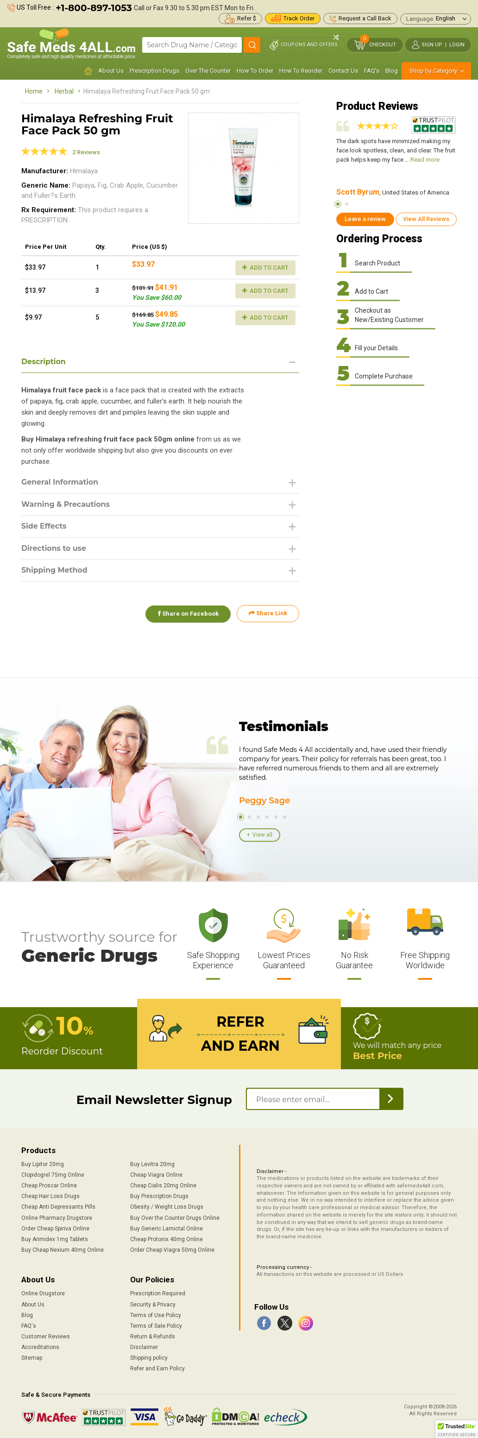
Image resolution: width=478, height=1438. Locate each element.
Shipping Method (54, 571)
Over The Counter (208, 70)
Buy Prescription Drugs (159, 1196)
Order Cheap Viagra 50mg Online (172, 1250)
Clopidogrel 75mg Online (52, 1175)
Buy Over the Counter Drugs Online (175, 1218)
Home (34, 91)
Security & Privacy (153, 1304)
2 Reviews (86, 152)
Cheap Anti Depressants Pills (58, 1207)
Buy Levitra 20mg (152, 1164)
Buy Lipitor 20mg (42, 1164)
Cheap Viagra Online (156, 1175)
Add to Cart (265, 267)
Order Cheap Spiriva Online (55, 1228)
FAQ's (371, 70)
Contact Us (343, 70)
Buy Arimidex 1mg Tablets (54, 1239)
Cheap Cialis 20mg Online (163, 1185)
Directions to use (54, 548)
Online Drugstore (43, 1293)
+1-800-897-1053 (94, 7)
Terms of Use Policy (155, 1315)
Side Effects (44, 526)
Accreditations (40, 1347)
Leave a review (365, 218)
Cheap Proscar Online (49, 1185)
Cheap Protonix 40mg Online (166, 1239)
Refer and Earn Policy (157, 1368)
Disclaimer (144, 1347)
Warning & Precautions (66, 504)
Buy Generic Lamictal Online (166, 1228)
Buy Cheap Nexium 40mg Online (62, 1250)
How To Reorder (300, 70)
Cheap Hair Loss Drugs (50, 1196)
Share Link (268, 614)
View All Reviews (426, 218)
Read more (425, 159)
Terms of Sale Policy (156, 1326)
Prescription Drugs (154, 70)
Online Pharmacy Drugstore (56, 1218)
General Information (60, 482)
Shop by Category (433, 70)
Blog (391, 70)
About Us (111, 70)
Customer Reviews (45, 1336)
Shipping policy (149, 1358)
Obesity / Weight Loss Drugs (166, 1207)
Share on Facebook (187, 614)
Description (43, 361)
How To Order (255, 70)
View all (262, 835)
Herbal (64, 91)
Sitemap (31, 1358)
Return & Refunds (152, 1336)
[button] (456, 1429)
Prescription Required (157, 1293)
